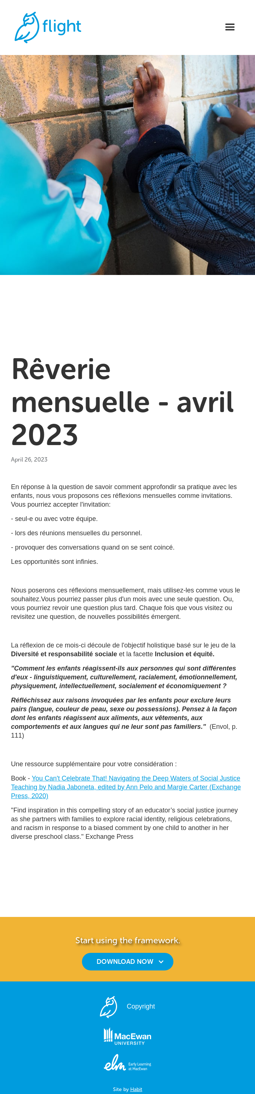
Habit (136, 1089)
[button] (230, 27)
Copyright (141, 1006)
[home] (46, 27)
